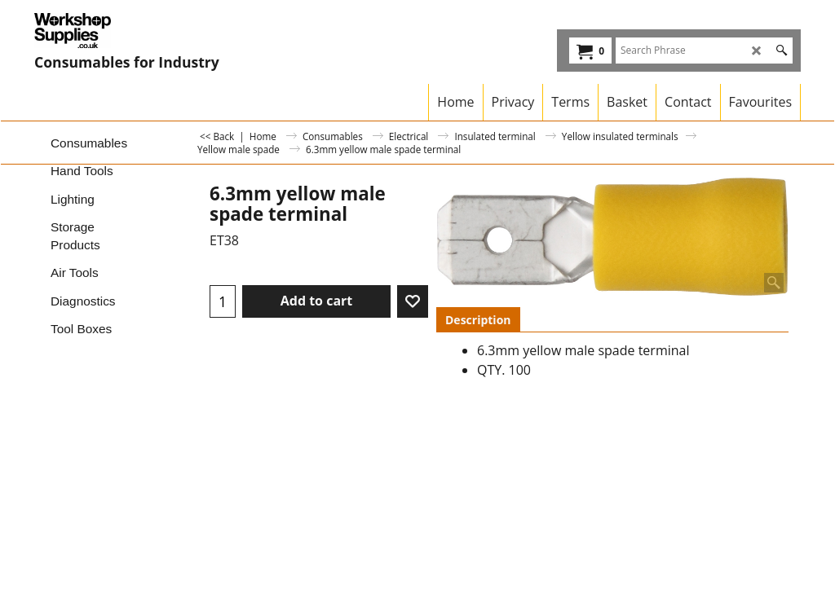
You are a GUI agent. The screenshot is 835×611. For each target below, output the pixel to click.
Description (478, 319)
